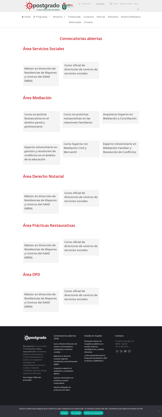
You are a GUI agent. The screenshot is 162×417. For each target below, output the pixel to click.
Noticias (101, 16)
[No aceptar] (158, 411)
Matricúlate (75, 22)
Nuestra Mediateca (131, 16)
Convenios (88, 16)
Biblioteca (113, 16)
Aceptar (64, 413)
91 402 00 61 (84, 3)
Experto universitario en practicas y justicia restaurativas (63, 380)
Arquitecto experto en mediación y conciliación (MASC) (63, 371)
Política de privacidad (93, 413)
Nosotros (59, 17)
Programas (43, 17)
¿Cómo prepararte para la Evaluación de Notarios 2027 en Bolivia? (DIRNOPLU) (95, 358)
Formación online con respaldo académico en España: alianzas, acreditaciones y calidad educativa (94, 346)
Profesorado (74, 16)
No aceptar (76, 413)
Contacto (100, 4)
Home (27, 16)
